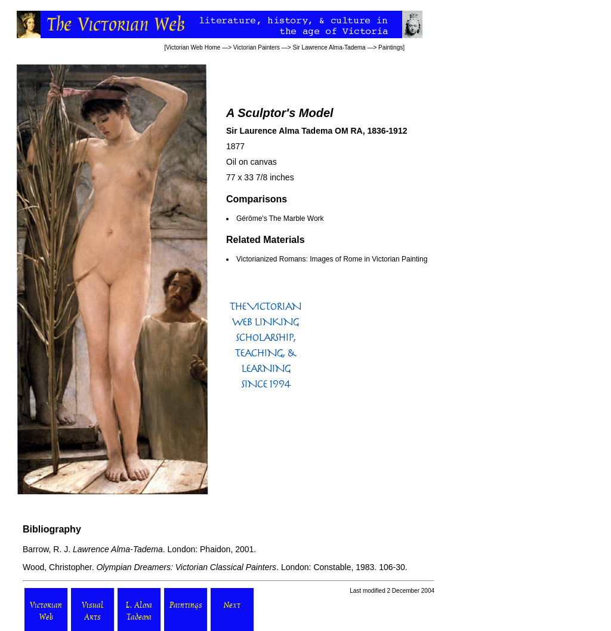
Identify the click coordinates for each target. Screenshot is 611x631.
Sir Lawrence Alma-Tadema (328, 47)
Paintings (390, 47)
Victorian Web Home (193, 47)
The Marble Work (296, 218)
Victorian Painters (256, 47)
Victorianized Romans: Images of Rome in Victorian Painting (331, 259)
